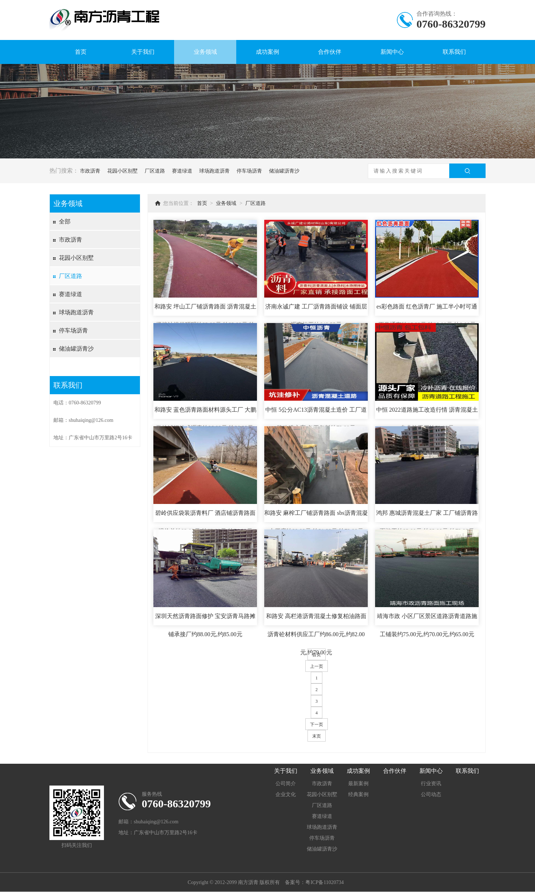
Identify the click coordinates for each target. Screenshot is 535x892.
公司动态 (431, 794)
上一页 (316, 666)
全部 (65, 221)
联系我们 (454, 52)
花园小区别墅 (122, 171)
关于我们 (142, 52)
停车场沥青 (249, 171)
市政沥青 (90, 171)
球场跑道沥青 (214, 171)
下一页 (316, 724)
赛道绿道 (182, 171)
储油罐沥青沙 (284, 171)
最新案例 (358, 783)
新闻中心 (392, 52)
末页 (316, 736)
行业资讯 (431, 783)
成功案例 (267, 52)
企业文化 (285, 794)
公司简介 (285, 783)
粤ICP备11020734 (324, 882)
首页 (81, 52)
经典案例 (358, 794)
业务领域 (205, 52)
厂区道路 (155, 171)
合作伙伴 (329, 52)
